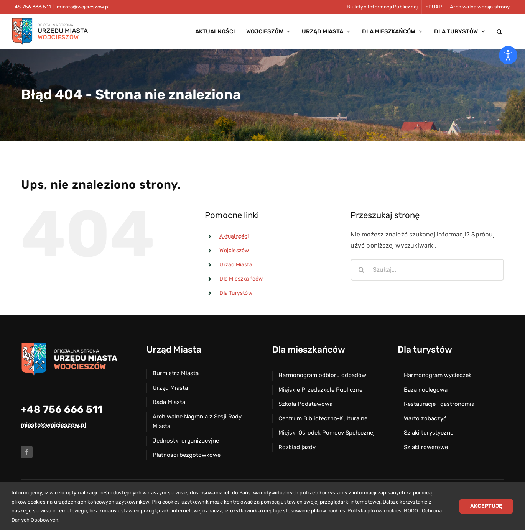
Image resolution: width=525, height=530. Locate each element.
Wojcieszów (234, 250)
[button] (499, 31)
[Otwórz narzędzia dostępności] (508, 55)
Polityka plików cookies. (375, 511)
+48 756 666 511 (61, 409)
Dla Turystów (235, 293)
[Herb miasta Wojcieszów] (70, 344)
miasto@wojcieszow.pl (83, 7)
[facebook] (27, 452)
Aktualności (234, 236)
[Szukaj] (361, 270)
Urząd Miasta (235, 264)
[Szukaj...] (427, 270)
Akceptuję (486, 506)
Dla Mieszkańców (241, 279)
